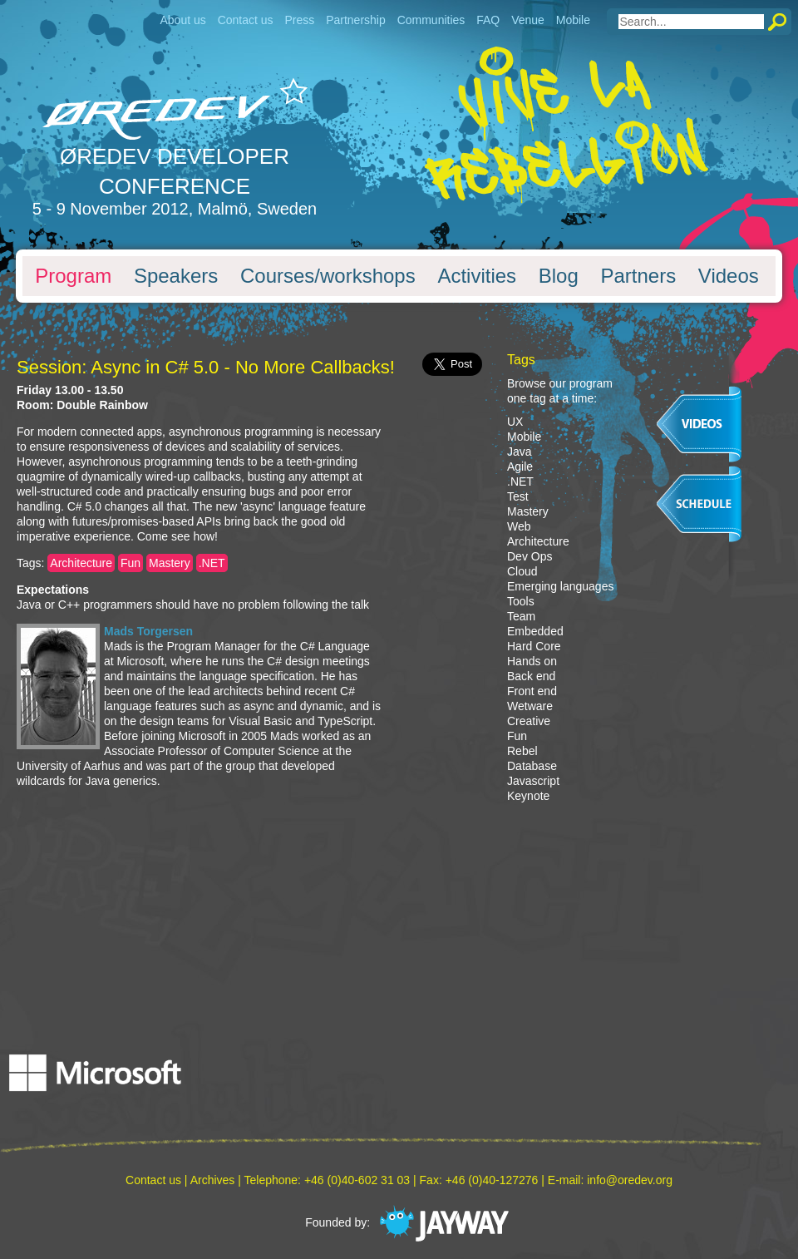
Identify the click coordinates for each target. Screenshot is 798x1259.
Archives (212, 1180)
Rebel (522, 751)
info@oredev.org (629, 1180)
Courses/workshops (328, 276)
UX (515, 421)
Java (519, 451)
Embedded (535, 631)
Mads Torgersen (148, 631)
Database (532, 766)
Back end (531, 676)
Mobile (573, 20)
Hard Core (534, 646)
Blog (559, 276)
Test (518, 496)
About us (182, 20)
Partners (638, 276)
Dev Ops (529, 556)
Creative (528, 721)
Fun (130, 563)
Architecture (81, 563)
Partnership (356, 20)
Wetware (530, 706)
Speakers (176, 276)
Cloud (522, 571)
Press (299, 20)
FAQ (488, 20)
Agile (520, 466)
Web (519, 526)
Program (73, 276)
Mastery (169, 563)
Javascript (533, 780)
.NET (212, 563)
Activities (476, 276)
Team (521, 616)
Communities (431, 20)
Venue (527, 20)
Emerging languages (560, 586)
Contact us (245, 20)
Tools (520, 601)
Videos (728, 276)
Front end (532, 691)
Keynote (528, 795)
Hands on (532, 661)
